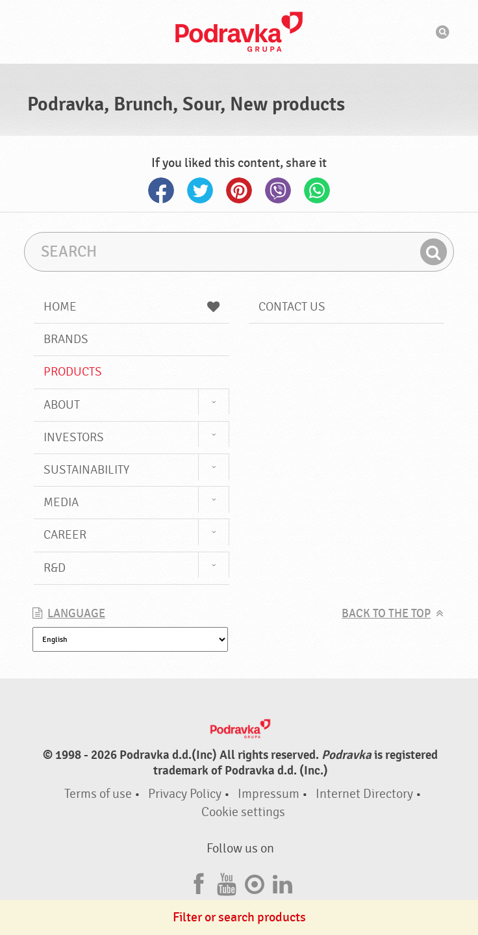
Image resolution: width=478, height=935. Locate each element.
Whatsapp (317, 190)
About (62, 405)
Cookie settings (243, 811)
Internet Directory (364, 793)
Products (73, 372)
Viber (278, 190)
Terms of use (98, 793)
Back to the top (386, 614)
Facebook (161, 190)
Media (61, 502)
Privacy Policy (184, 793)
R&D (55, 568)
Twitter (200, 190)
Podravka (239, 31)
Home (132, 307)
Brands (66, 339)
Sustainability (86, 470)
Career (65, 535)
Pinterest (239, 190)
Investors (74, 437)
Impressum (268, 793)
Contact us (291, 307)
